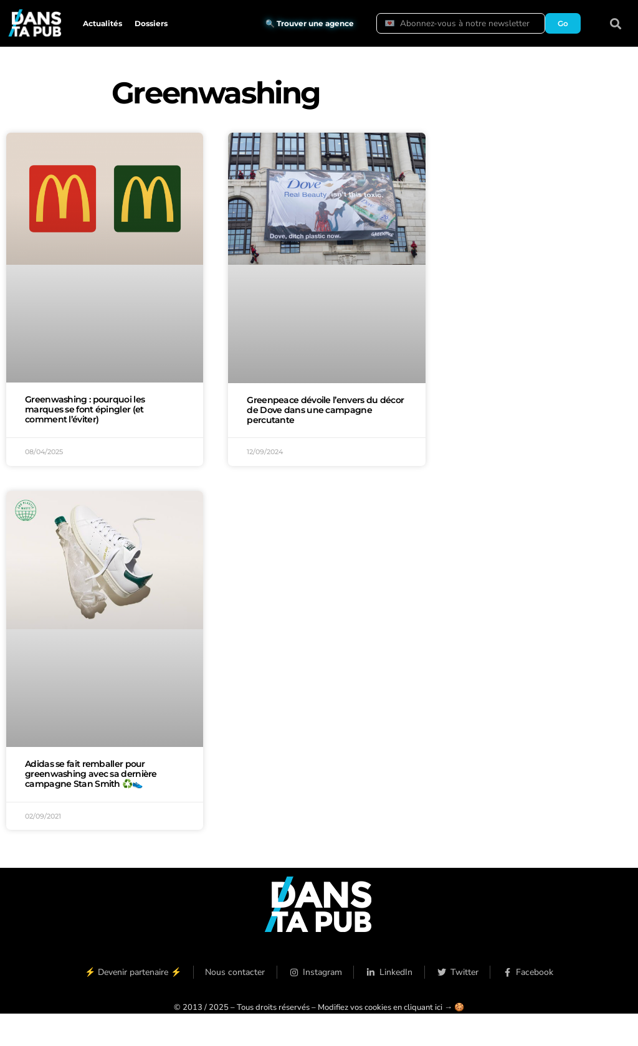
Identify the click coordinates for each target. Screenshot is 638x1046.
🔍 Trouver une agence (309, 23)
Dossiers (151, 23)
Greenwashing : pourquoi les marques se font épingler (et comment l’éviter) (85, 409)
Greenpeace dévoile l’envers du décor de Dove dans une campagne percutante (325, 410)
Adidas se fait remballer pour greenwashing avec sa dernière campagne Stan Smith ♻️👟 (91, 773)
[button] (616, 23)
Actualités (102, 23)
